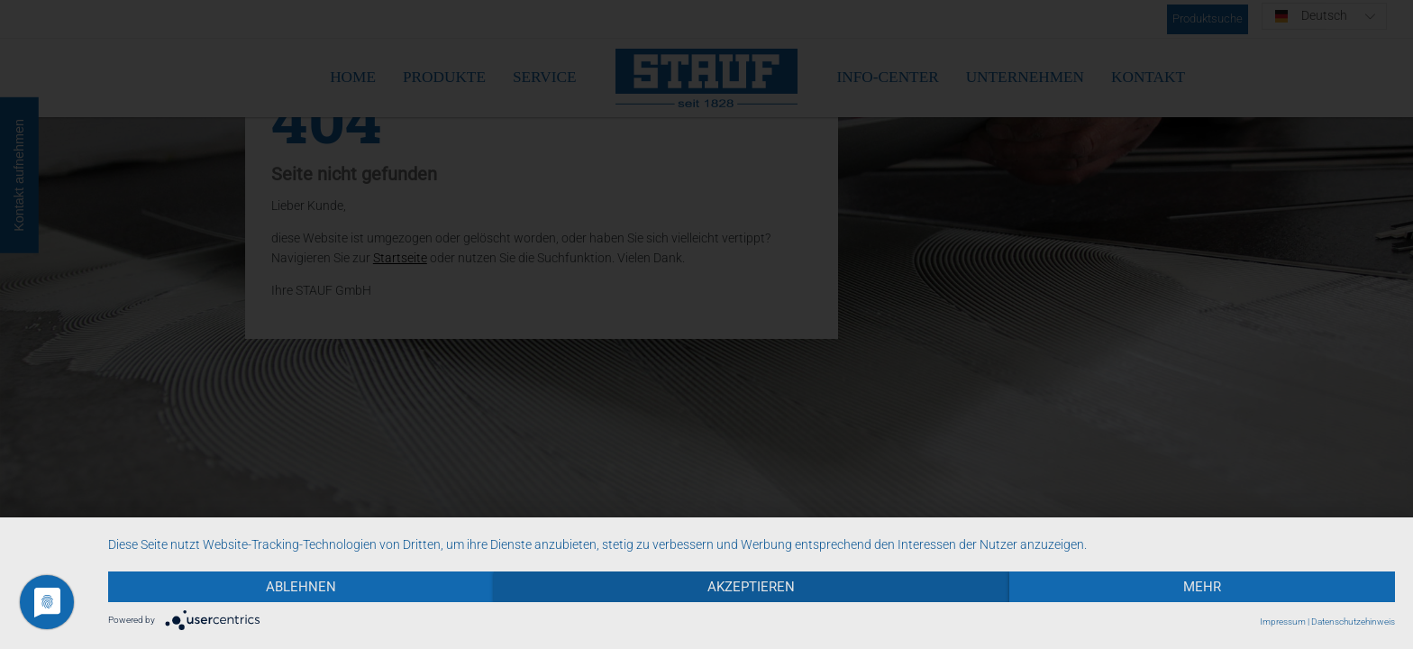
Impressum (1283, 621)
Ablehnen (301, 587)
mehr (1202, 587)
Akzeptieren (751, 587)
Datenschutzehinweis (1353, 621)
